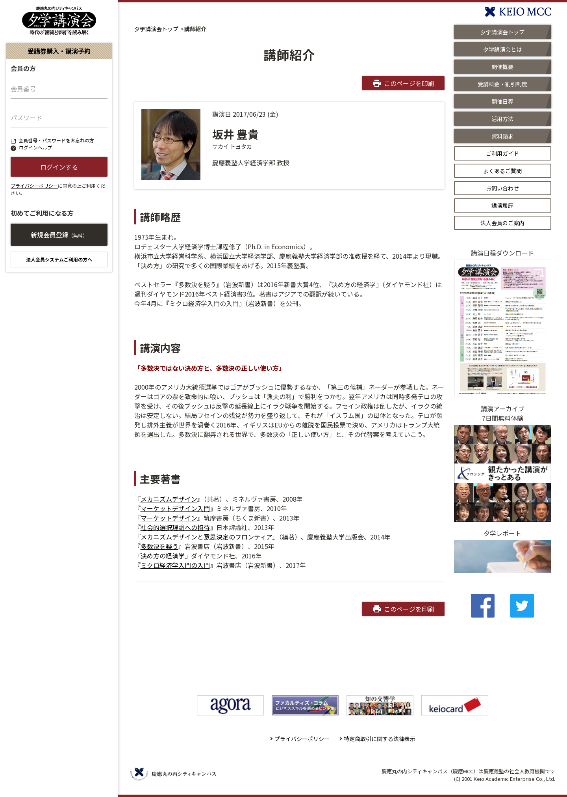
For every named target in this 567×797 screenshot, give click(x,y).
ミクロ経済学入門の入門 (175, 565)
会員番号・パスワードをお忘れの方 (56, 140)
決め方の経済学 (163, 555)
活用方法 (502, 119)
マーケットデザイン (169, 518)
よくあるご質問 (502, 171)
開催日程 (502, 101)
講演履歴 (502, 205)
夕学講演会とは (502, 49)
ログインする (59, 167)
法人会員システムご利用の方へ (59, 259)
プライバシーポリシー (34, 185)
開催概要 (502, 67)
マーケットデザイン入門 (175, 508)
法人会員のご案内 (502, 223)
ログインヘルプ (35, 147)
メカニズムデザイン (169, 499)
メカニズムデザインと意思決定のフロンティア (206, 536)
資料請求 (502, 136)
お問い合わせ (502, 188)
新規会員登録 (59, 234)
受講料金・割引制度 (502, 84)
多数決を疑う (159, 546)
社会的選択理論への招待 (175, 527)
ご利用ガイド (502, 153)
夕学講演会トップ (156, 29)
